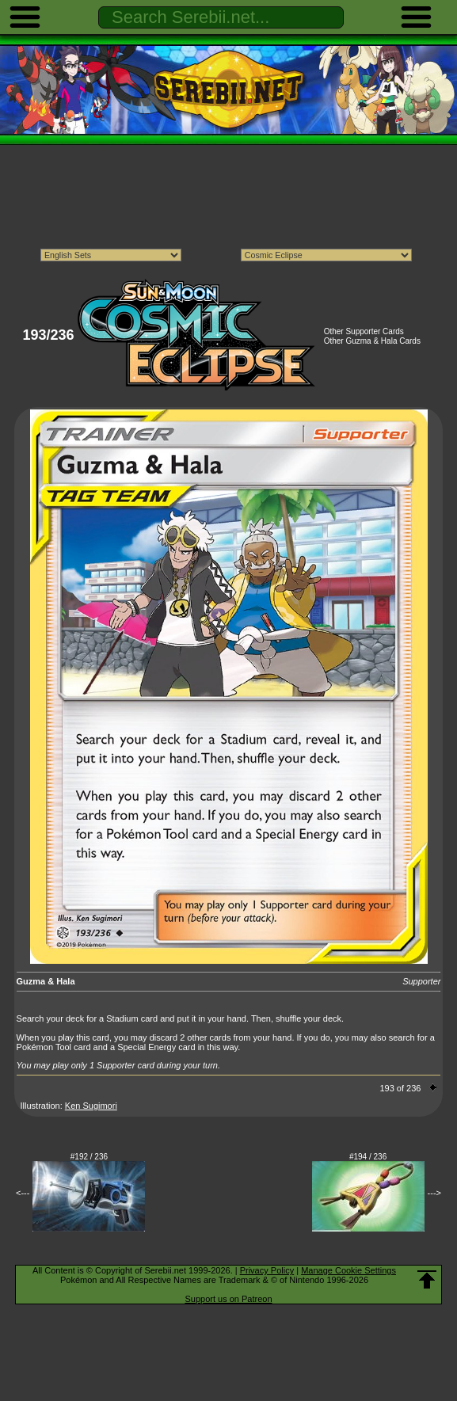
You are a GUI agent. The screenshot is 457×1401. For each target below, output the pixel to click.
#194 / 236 (368, 1156)
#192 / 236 (89, 1156)
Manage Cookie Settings (348, 1270)
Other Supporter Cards (364, 331)
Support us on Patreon (228, 1299)
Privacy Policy (267, 1270)
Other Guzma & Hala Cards (372, 341)
